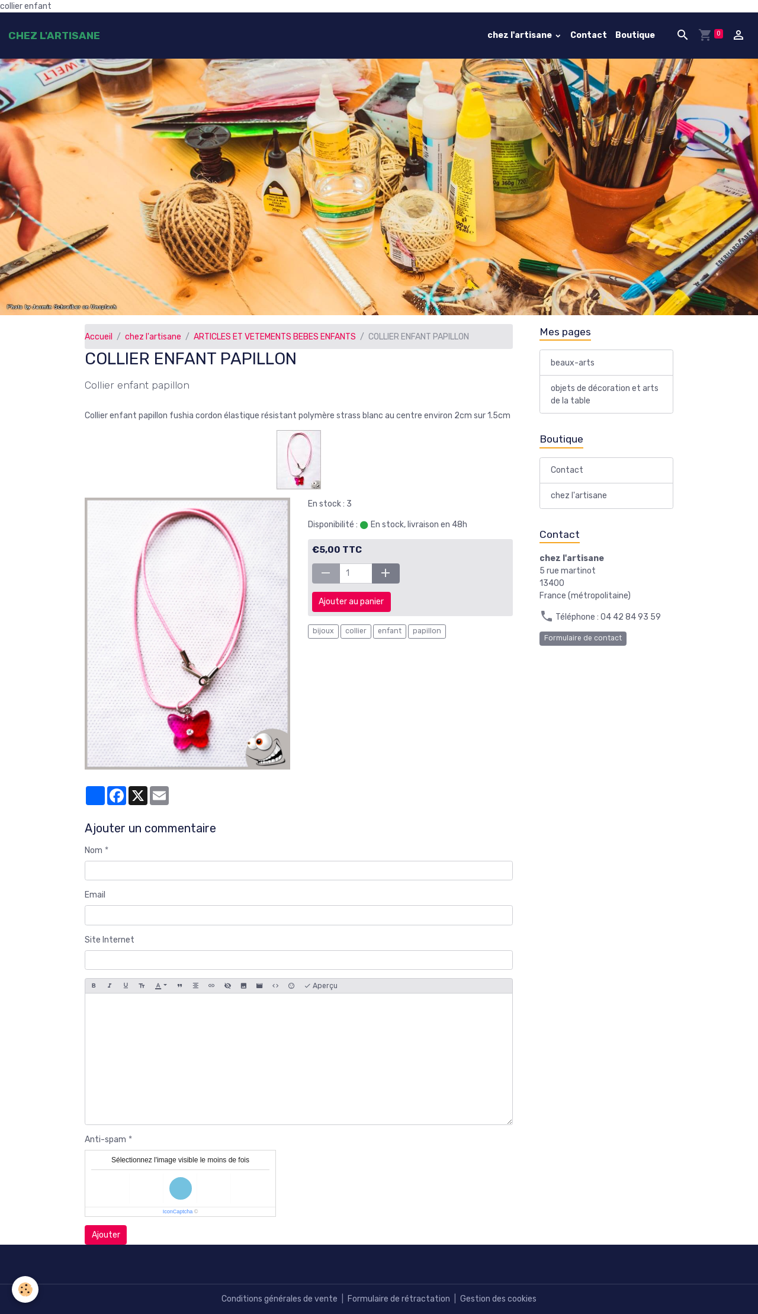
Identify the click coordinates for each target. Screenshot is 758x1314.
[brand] (54, 35)
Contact (588, 35)
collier (356, 631)
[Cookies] (25, 1289)
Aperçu (321, 986)
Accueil (99, 337)
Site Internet (109, 940)
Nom (93, 850)
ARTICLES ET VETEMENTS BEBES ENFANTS (275, 337)
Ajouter (106, 1235)
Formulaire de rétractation (399, 1299)
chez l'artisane (520, 35)
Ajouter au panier (351, 602)
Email (95, 895)
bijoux (323, 631)
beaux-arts (573, 363)
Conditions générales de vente (279, 1299)
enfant (390, 631)
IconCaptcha (178, 1211)
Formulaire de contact (583, 638)
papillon (427, 631)
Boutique (635, 35)
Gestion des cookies (498, 1299)
